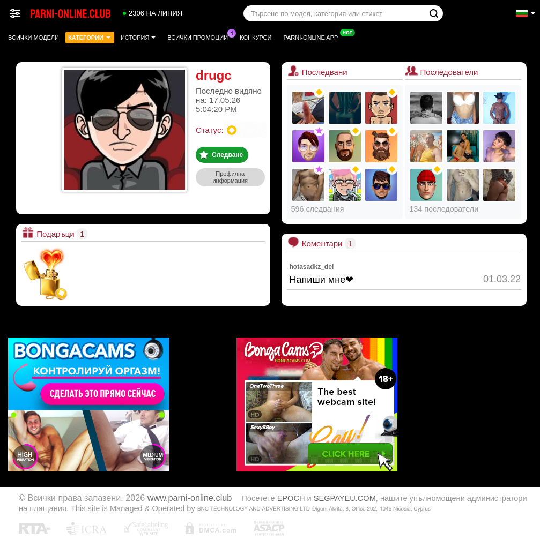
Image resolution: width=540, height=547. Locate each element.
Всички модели (33, 37)
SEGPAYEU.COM (345, 498)
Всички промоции (200, 36)
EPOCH (291, 498)
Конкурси (255, 37)
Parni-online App (313, 36)
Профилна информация (230, 177)
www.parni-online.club (189, 498)
